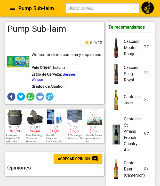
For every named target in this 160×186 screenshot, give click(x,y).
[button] (11, 96)
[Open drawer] (12, 8)
